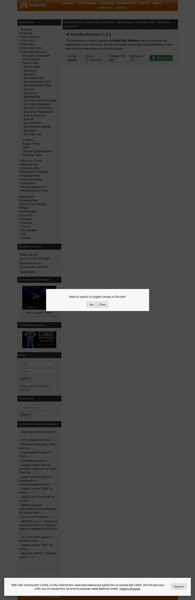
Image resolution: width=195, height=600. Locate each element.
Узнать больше (129, 588)
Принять (179, 586)
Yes (91, 304)
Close (102, 304)
